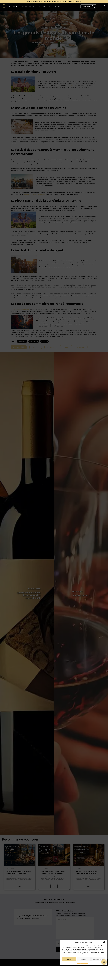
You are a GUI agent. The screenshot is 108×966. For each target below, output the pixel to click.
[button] (104, 942)
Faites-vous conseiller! (92, 1)
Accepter (68, 959)
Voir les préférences (98, 959)
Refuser (83, 959)
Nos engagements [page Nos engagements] (27, 6)
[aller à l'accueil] (4, 6)
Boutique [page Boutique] (12, 6)
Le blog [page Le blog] (57, 6)
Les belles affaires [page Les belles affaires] (44, 6)
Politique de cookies (82, 963)
